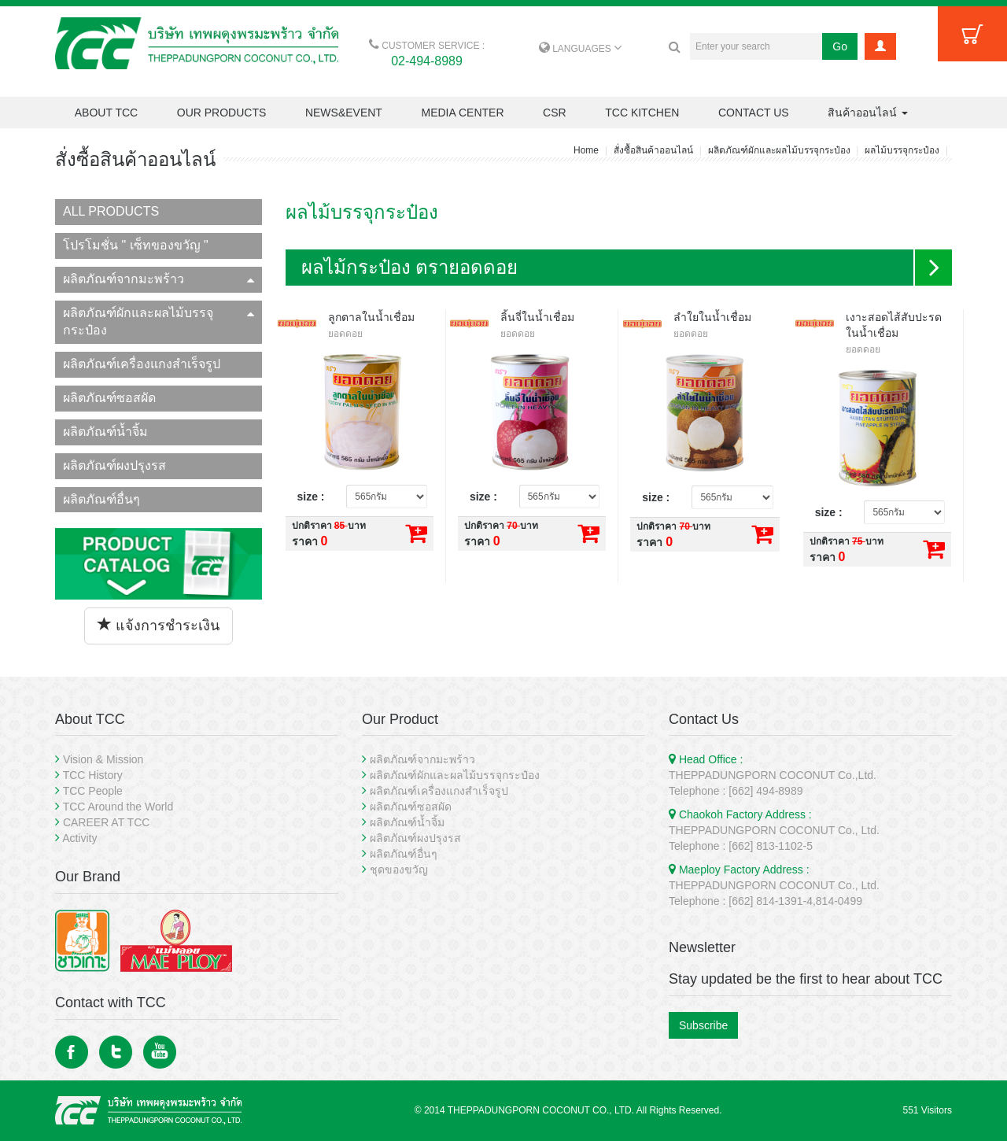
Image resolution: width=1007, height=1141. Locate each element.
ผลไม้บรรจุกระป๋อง (902, 150)
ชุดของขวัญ (399, 869)
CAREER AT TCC (106, 822)
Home (586, 150)
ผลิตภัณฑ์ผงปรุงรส (114, 465)
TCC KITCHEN (642, 112)
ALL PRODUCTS (111, 211)
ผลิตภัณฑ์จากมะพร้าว (158, 279)
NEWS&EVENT (343, 112)
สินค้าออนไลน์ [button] (868, 112)
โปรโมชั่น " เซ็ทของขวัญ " (135, 245)
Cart (972, 33)
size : (311, 496)
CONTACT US (753, 112)
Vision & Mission (103, 759)
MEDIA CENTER (462, 112)
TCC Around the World (118, 806)
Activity (79, 838)
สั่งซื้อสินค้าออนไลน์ (653, 150)
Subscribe (703, 1025)
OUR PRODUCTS (222, 112)
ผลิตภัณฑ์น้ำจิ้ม (105, 431)
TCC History (93, 775)
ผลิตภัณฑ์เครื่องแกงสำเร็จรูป (141, 364)
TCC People (93, 791)
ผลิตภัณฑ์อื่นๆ (101, 499)
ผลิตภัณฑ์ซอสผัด (109, 397)
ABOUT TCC (106, 112)
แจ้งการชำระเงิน (158, 625)
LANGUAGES (580, 48)
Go (839, 46)
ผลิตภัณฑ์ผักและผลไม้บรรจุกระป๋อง (779, 150)
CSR (554, 112)
